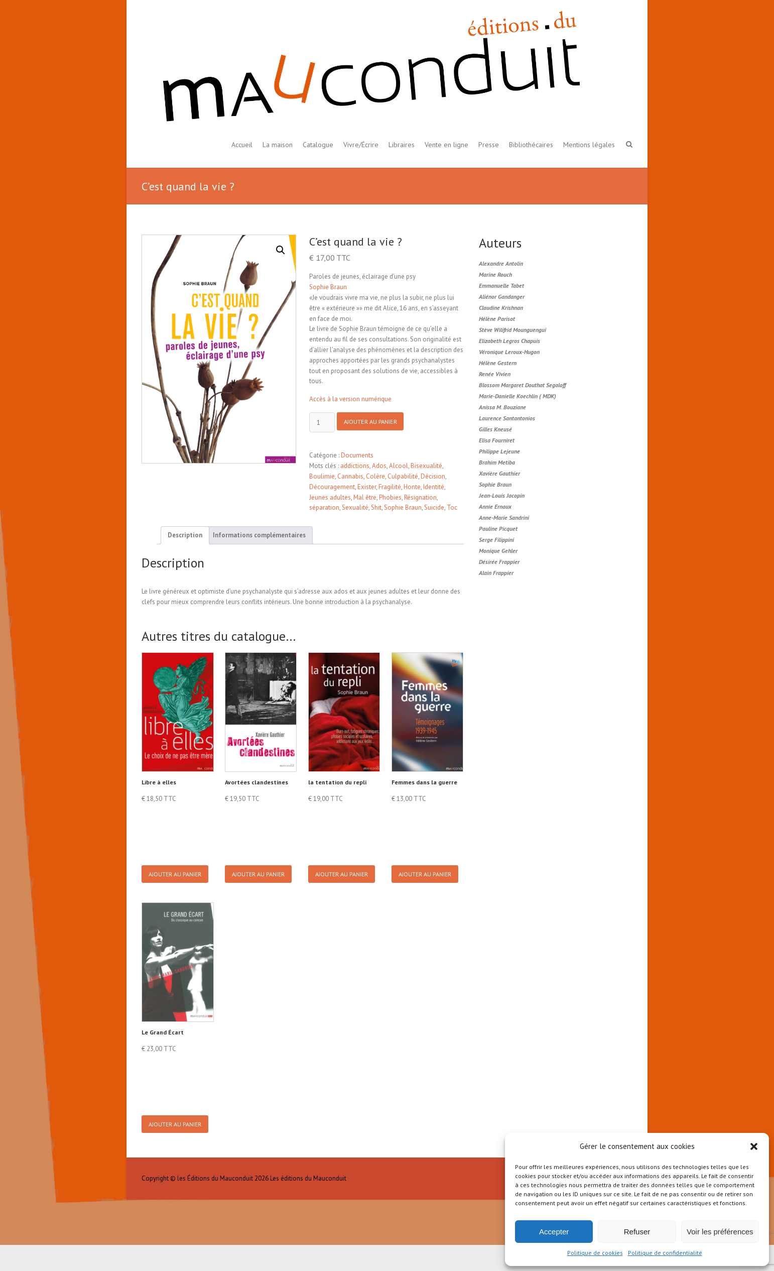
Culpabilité (403, 476)
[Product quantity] (322, 422)
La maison (278, 144)
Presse (488, 144)
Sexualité (355, 507)
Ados (379, 465)
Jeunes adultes (330, 497)
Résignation (420, 497)
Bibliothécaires (531, 144)
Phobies (390, 497)
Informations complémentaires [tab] (259, 535)
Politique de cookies (595, 1252)
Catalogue (318, 144)
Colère (375, 476)
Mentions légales (589, 144)
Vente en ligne (446, 144)
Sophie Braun (328, 287)
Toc (452, 507)
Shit (376, 507)
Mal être (364, 497)
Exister (366, 487)
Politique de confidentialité (665, 1252)
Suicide (434, 507)
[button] (754, 1146)
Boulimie (322, 476)
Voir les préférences (720, 1231)
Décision (433, 476)
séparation (324, 507)
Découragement (332, 487)
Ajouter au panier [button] (177, 880)
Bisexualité (426, 465)
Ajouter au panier (375, 423)
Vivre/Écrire (360, 144)
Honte (412, 487)
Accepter (554, 1231)
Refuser (637, 1231)
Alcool (398, 465)
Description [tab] (185, 535)
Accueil (241, 144)
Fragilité (389, 487)
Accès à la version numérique (350, 399)
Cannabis (350, 476)
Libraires (402, 144)
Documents (357, 455)
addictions (354, 465)
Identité (433, 487)
